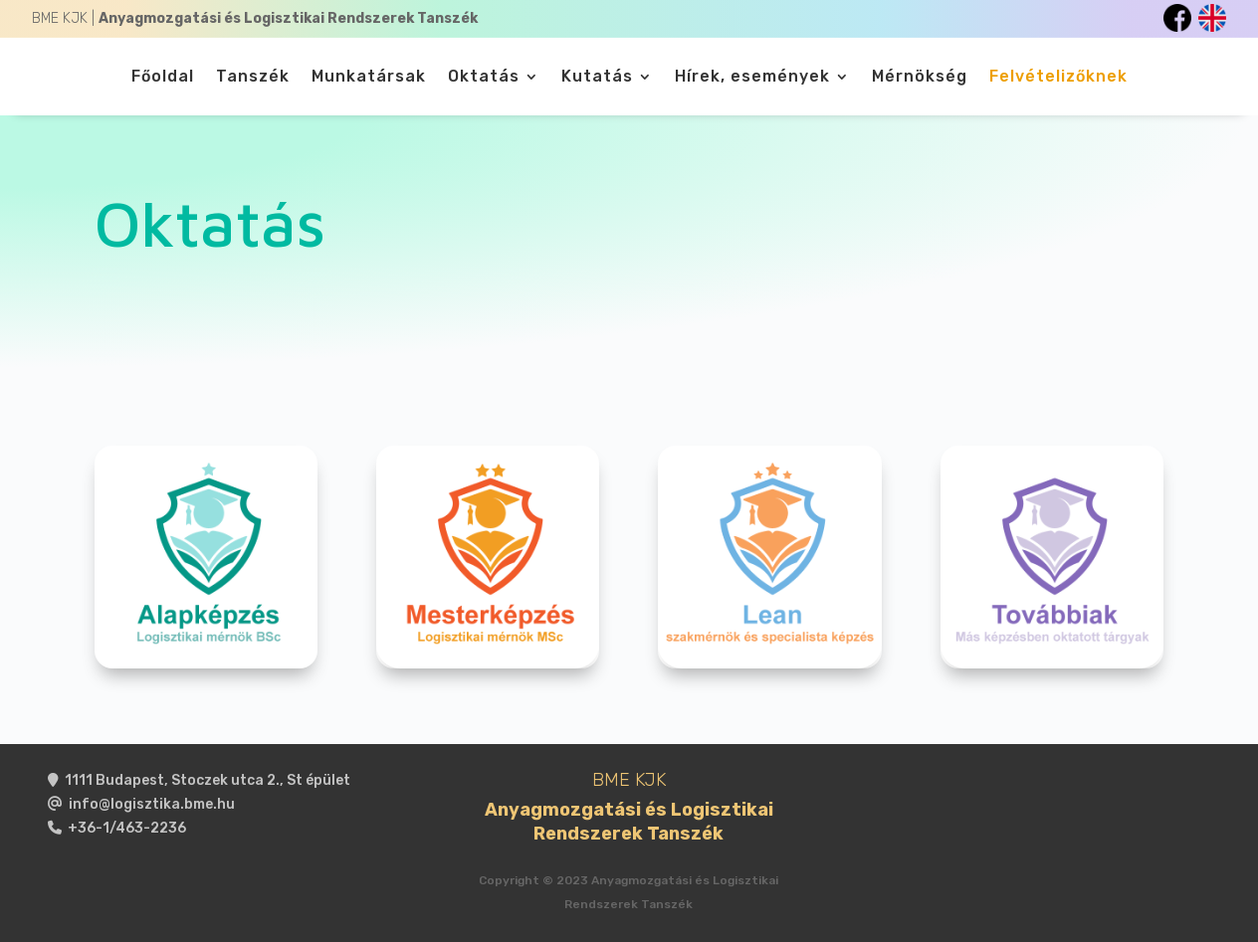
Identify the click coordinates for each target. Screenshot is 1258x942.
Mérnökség (919, 78)
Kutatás (597, 78)
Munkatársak (369, 78)
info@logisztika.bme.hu (152, 804)
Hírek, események (752, 78)
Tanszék (253, 78)
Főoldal (162, 78)
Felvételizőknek (1058, 78)
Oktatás (484, 78)
